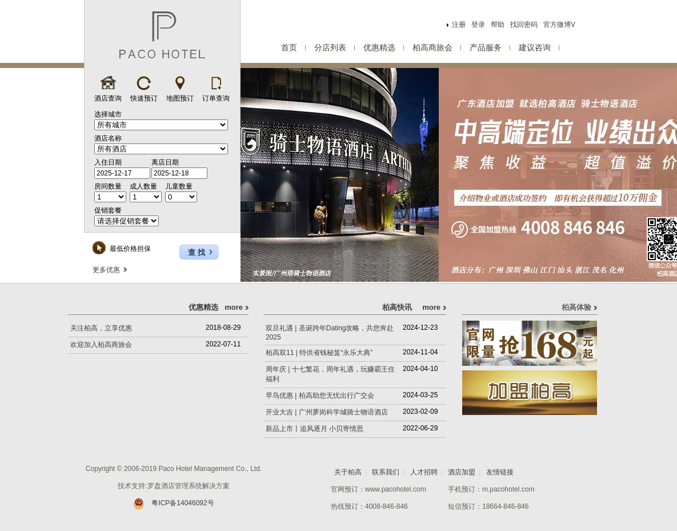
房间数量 (108, 186)
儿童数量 (179, 186)
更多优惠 (110, 270)
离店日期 (165, 162)
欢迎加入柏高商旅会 (101, 345)
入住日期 (108, 162)
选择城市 (108, 114)
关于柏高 (348, 472)
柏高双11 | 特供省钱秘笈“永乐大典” (319, 353)
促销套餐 (108, 210)
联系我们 (385, 472)
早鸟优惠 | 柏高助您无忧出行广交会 (320, 396)
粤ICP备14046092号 (173, 503)
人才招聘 (424, 472)
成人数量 (143, 186)
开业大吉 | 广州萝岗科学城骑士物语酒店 (327, 412)
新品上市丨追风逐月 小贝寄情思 (314, 429)
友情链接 (500, 472)
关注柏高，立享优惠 (101, 328)
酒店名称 (108, 138)
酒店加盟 (461, 472)
